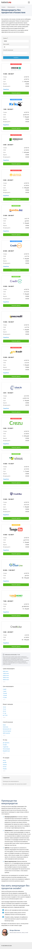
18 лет (4, 707)
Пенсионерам (6, 749)
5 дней (4, 689)
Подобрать (16, 57)
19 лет (4, 709)
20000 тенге (6, 675)
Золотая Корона (7, 731)
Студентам (5, 746)
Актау (4, 760)
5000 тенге (5, 671)
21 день (5, 697)
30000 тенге (6, 677)
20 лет (4, 711)
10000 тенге (6, 673)
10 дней (5, 693)
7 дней (4, 691)
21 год (4, 713)
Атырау (4, 768)
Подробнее (6, 89)
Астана (4, 766)
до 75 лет (5, 715)
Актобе (4, 762)
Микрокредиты (11, 7)
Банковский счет (7, 729)
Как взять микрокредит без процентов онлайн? (15, 784)
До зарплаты (6, 742)
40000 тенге (6, 679)
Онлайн (5, 744)
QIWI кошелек (6, 733)
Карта (4, 725)
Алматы (5, 764)
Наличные (5, 727)
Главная (3, 7)
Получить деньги (16, 93)
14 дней (5, 695)
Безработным (6, 751)
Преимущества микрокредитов (11, 781)
